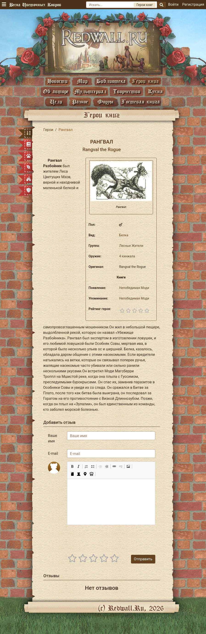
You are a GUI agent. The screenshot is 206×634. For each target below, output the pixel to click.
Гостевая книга (140, 101)
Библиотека (111, 80)
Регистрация (193, 4)
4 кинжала (127, 256)
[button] (72, 466)
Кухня (155, 91)
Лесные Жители (131, 246)
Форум (105, 101)
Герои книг (145, 80)
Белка (123, 235)
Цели (56, 101)
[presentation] (120, 538)
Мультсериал (90, 91)
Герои (48, 130)
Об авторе (56, 91)
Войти (173, 4)
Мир (82, 80)
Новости (57, 80)
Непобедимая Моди (134, 288)
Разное (80, 101)
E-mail (53, 453)
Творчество (126, 91)
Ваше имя (52, 438)
